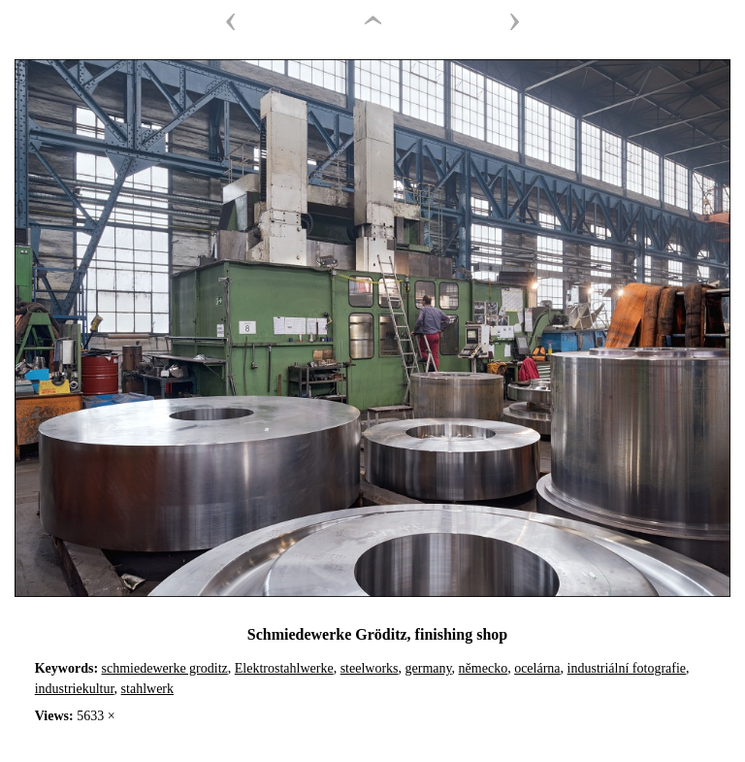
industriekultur (74, 688)
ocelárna (537, 668)
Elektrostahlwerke (284, 668)
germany (428, 668)
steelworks (369, 668)
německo (483, 668)
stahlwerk (147, 688)
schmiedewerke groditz (165, 668)
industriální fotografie (626, 668)
